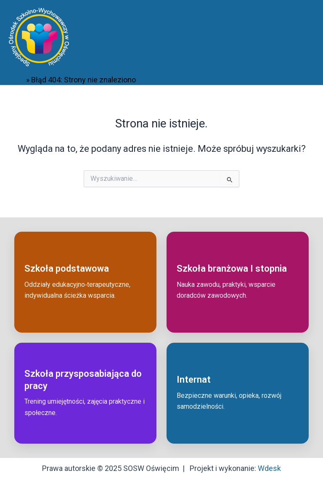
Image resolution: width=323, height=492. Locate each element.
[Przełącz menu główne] (305, 37)
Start (16, 79)
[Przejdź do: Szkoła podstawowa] (85, 282)
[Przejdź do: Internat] (238, 393)
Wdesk (269, 468)
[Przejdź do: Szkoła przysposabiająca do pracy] (85, 393)
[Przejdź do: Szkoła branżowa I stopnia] (238, 282)
